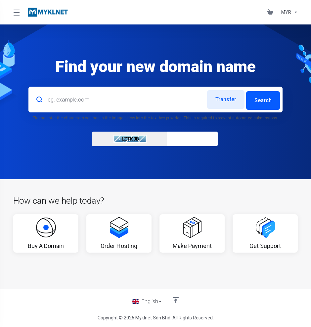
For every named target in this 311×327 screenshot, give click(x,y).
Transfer (222, 98)
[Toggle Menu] (16, 12)
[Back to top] (176, 299)
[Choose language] (147, 301)
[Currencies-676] (288, 12)
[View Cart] (272, 12)
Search (263, 98)
